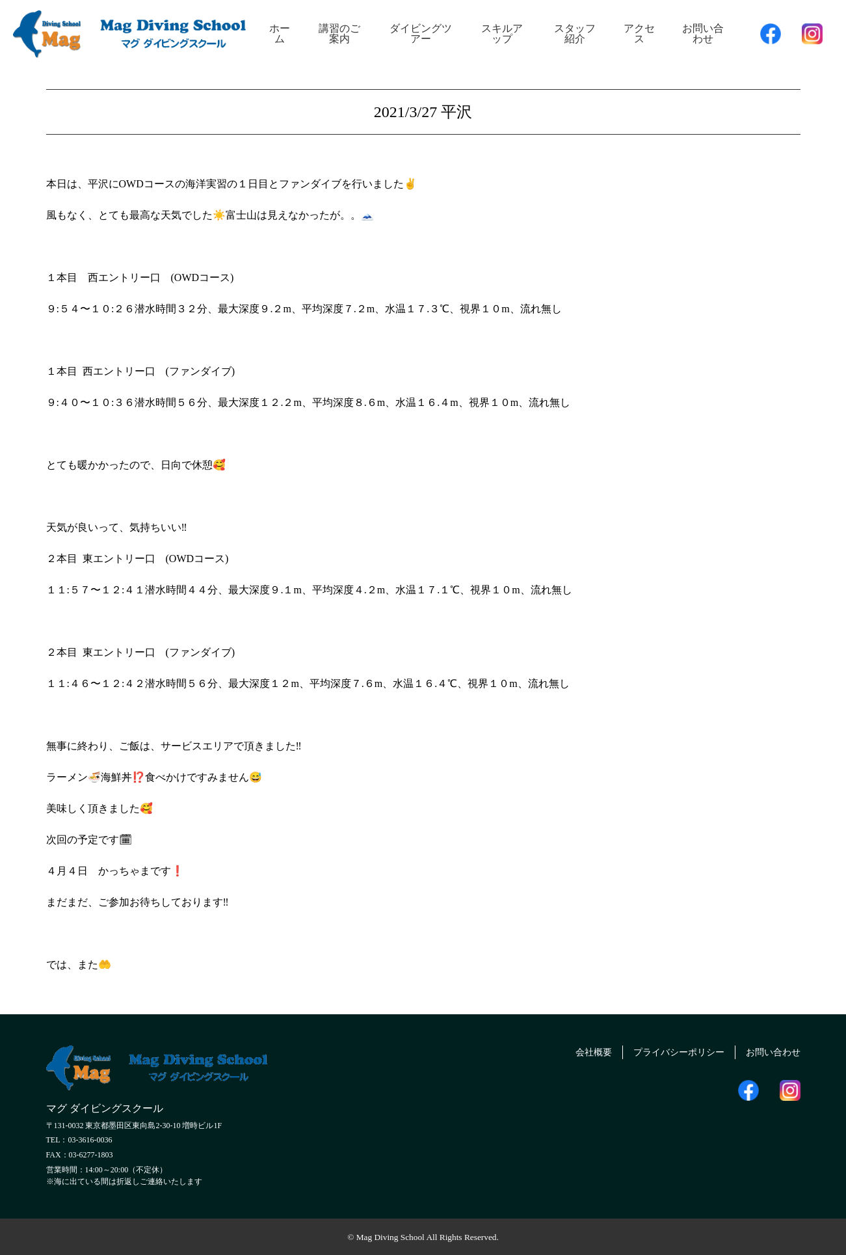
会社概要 (570, 1050)
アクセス (639, 33)
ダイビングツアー (421, 33)
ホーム (279, 33)
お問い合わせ (703, 33)
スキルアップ (502, 33)
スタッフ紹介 (575, 33)
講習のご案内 (339, 33)
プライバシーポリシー (665, 1050)
